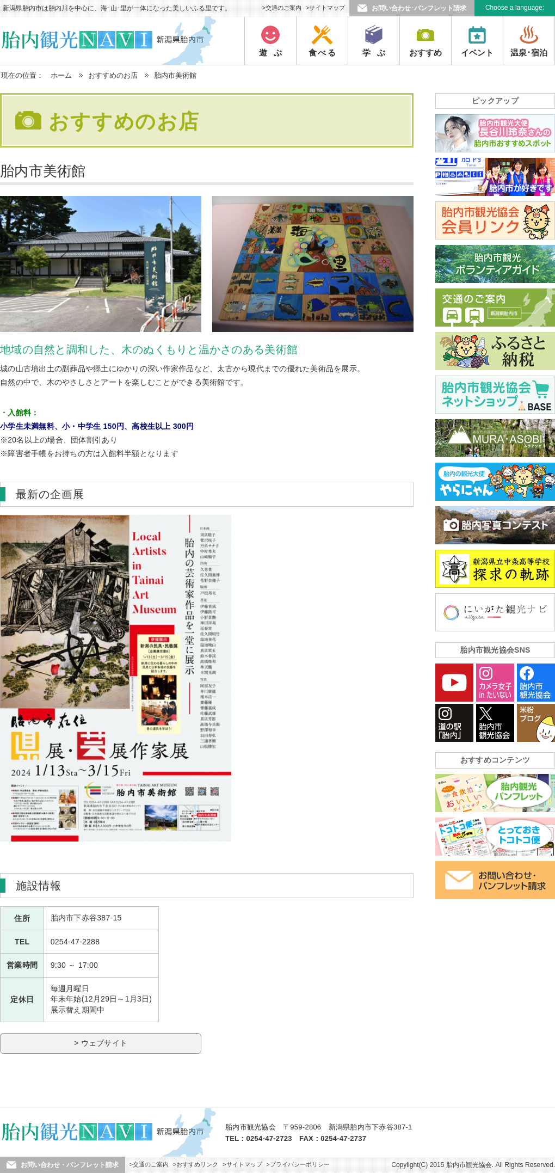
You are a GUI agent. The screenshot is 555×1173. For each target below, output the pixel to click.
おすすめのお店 (113, 75)
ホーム (61, 75)
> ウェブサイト (100, 1043)
